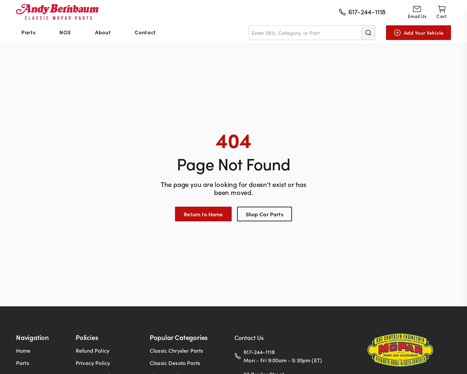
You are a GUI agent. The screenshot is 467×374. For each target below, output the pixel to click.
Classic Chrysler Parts (176, 350)
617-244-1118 (259, 351)
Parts (28, 32)
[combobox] (312, 33)
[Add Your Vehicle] (418, 32)
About (103, 32)
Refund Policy (92, 350)
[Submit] (368, 33)
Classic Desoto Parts (175, 362)
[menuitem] (28, 32)
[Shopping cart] (441, 12)
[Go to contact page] (417, 12)
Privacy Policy (93, 362)
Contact (145, 32)
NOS (65, 32)
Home (23, 350)
